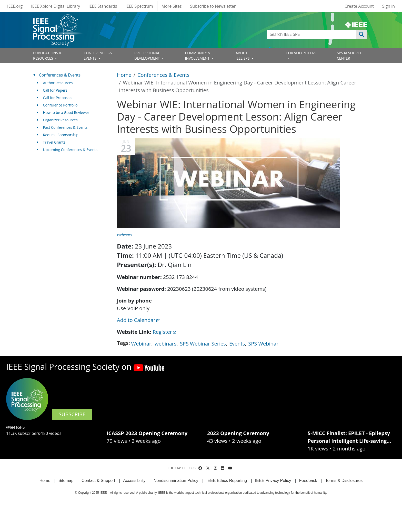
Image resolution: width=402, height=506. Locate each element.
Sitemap (66, 480)
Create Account (359, 6)
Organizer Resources (60, 119)
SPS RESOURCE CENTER (349, 55)
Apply (361, 34)
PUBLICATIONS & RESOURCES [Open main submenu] (47, 55)
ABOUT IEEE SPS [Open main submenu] (243, 55)
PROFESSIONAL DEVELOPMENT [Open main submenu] (147, 55)
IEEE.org (15, 6)
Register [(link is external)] (164, 331)
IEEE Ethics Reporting (226, 480)
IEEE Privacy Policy (273, 480)
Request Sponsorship (60, 134)
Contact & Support (98, 480)
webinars (165, 343)
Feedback (308, 480)
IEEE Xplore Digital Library (55, 6)
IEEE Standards (102, 6)
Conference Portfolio (60, 105)
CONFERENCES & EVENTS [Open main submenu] (98, 55)
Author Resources (58, 82)
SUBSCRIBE (72, 414)
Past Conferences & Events (65, 127)
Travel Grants (54, 142)
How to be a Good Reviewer (66, 112)
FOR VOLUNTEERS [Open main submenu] (301, 52)
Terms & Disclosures (344, 480)
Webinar (141, 343)
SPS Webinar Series (203, 343)
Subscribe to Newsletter (213, 6)
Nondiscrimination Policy (176, 480)
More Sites (172, 6)
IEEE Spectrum (139, 6)
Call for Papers (55, 90)
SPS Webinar (263, 343)
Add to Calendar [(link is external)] (138, 320)
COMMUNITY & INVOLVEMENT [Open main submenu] (197, 55)
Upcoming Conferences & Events (70, 149)
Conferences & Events (163, 74)
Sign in (388, 6)
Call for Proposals (57, 97)
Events (237, 343)
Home (124, 74)
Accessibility (134, 480)
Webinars (124, 234)
